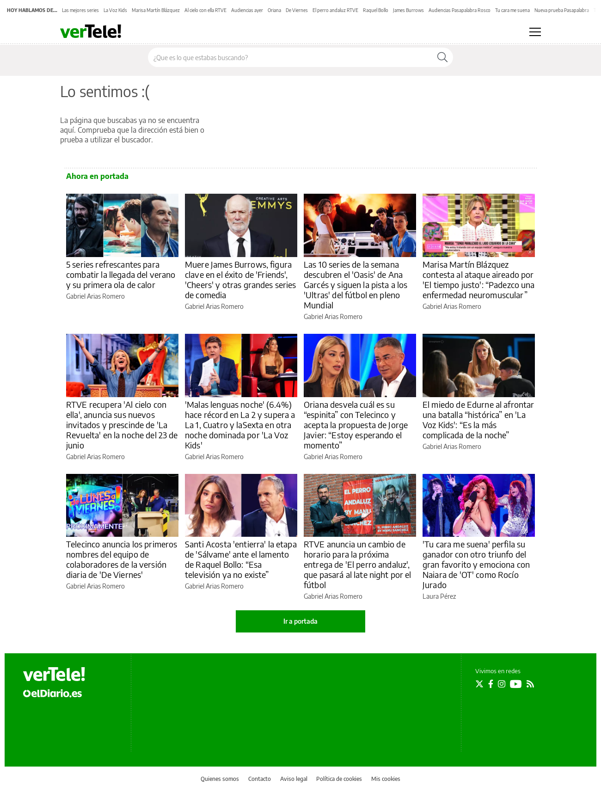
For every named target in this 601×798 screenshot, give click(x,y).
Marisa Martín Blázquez (156, 10)
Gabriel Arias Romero (95, 296)
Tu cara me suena (512, 10)
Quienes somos (220, 778)
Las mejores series (80, 10)
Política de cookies (339, 778)
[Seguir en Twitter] (479, 684)
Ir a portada (300, 621)
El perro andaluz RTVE (335, 10)
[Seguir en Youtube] (516, 684)
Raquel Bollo (375, 10)
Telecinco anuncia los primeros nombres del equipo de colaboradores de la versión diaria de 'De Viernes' (122, 559)
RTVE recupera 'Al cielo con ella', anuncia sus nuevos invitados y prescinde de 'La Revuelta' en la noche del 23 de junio (122, 424)
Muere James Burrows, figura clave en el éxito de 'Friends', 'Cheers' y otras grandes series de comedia (240, 279)
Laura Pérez (439, 596)
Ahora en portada (97, 176)
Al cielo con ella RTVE (205, 10)
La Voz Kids (115, 10)
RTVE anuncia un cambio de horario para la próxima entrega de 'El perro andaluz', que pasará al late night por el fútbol (357, 564)
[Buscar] (442, 57)
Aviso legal (293, 778)
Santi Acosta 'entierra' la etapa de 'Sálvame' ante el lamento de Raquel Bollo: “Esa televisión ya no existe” (241, 559)
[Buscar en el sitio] (290, 57)
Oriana (274, 10)
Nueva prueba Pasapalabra (561, 10)
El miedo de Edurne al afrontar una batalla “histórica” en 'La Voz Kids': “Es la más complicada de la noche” (478, 419)
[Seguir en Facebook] (490, 684)
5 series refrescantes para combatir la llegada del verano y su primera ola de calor (121, 274)
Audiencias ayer (247, 10)
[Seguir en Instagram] (501, 684)
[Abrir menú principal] (535, 32)
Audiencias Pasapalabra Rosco (460, 10)
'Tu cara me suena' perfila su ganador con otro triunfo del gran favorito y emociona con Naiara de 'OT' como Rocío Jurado (476, 564)
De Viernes (297, 10)
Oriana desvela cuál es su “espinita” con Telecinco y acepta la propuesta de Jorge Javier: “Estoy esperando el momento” (356, 424)
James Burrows (408, 10)
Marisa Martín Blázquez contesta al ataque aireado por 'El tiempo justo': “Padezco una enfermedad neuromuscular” (479, 279)
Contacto (259, 778)
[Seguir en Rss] (530, 684)
